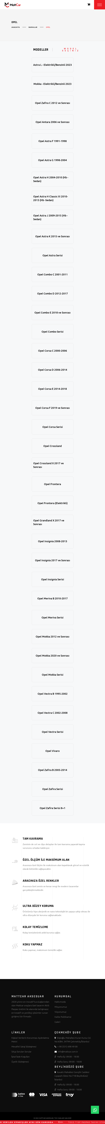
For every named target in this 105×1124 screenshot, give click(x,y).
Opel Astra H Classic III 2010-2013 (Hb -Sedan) (50, 198)
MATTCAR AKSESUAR (46, 1118)
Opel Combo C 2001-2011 (52, 274)
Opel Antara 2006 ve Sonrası (52, 122)
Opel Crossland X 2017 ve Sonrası (48, 465)
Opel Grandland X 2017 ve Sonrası (48, 522)
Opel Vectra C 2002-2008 (53, 712)
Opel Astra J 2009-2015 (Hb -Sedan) (50, 217)
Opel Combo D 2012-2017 (52, 293)
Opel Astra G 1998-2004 (52, 160)
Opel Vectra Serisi (52, 731)
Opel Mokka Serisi (52, 674)
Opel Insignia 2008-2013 (52, 541)
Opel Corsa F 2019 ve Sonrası (52, 407)
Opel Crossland (52, 446)
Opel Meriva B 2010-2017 (52, 598)
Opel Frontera (52, 484)
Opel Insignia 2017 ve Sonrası (52, 560)
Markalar (33, 27)
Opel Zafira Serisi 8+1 (52, 808)
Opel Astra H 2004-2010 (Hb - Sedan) (50, 179)
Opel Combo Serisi (52, 331)
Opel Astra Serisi (53, 255)
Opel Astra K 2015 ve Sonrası (52, 236)
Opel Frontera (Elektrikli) (52, 503)
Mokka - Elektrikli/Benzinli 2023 (52, 83)
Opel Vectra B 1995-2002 (53, 693)
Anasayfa (15, 27)
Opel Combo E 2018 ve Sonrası (52, 312)
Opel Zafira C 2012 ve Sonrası (52, 103)
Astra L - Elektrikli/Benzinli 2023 (52, 64)
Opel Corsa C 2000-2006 (52, 350)
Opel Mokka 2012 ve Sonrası (52, 636)
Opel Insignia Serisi (52, 579)
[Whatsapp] (95, 1110)
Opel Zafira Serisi (52, 789)
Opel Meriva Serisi (52, 617)
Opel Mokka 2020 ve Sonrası (52, 655)
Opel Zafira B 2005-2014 (52, 770)
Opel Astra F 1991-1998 (52, 141)
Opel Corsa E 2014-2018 (52, 388)
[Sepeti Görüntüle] (88, 5)
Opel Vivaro (52, 751)
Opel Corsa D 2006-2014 (52, 369)
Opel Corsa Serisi (52, 427)
